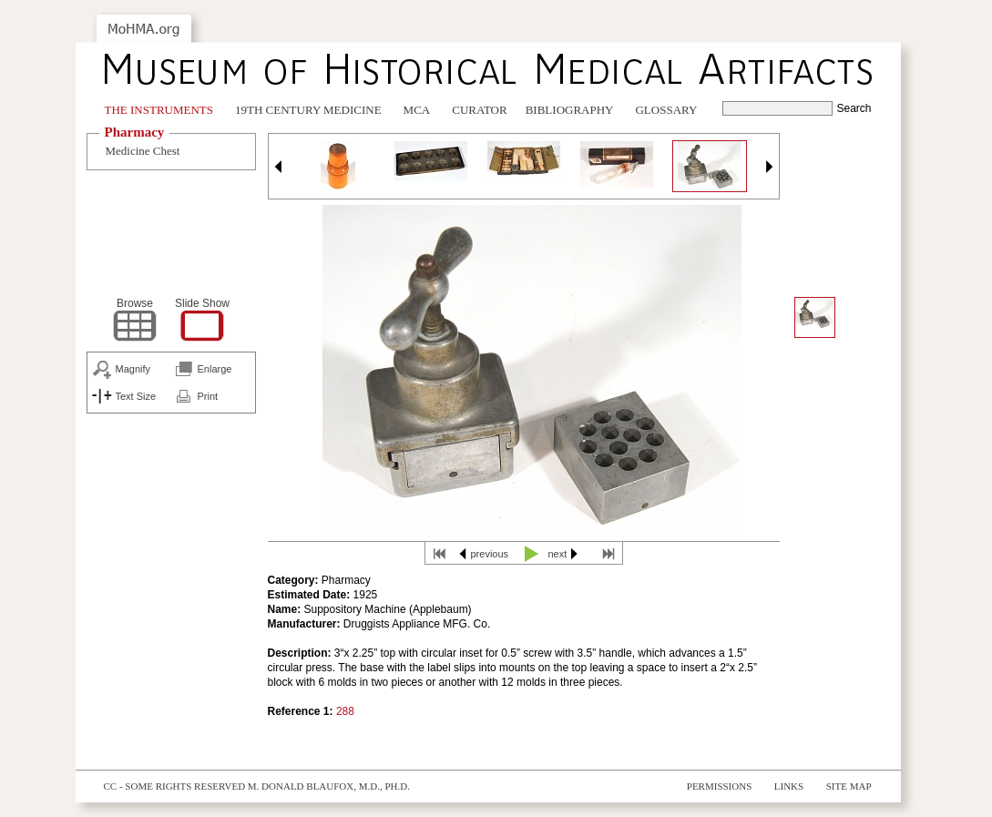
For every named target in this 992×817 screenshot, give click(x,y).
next (558, 554)
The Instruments (159, 110)
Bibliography (570, 110)
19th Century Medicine (308, 110)
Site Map (849, 786)
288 (345, 711)
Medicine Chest (143, 151)
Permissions (719, 786)
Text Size (136, 396)
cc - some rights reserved (175, 786)
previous (490, 553)
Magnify (133, 368)
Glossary (666, 110)
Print (208, 396)
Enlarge (215, 368)
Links (788, 786)
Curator (479, 110)
